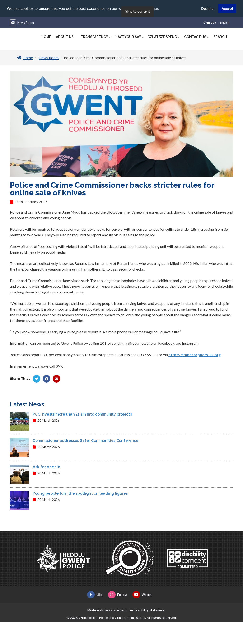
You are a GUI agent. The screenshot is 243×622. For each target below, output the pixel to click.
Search (220, 37)
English (224, 22)
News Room (25, 22)
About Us (66, 37)
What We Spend (163, 37)
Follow (117, 595)
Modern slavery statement (107, 610)
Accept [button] (227, 8)
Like (95, 595)
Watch (141, 595)
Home (46, 37)
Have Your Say (129, 37)
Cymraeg (209, 22)
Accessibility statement (147, 610)
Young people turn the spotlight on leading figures (80, 493)
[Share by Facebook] (46, 379)
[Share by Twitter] (36, 379)
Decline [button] (207, 8)
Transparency (96, 37)
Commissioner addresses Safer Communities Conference (85, 440)
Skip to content (137, 11)
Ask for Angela (46, 467)
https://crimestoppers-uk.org (194, 354)
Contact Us (196, 37)
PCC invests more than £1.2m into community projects (82, 414)
